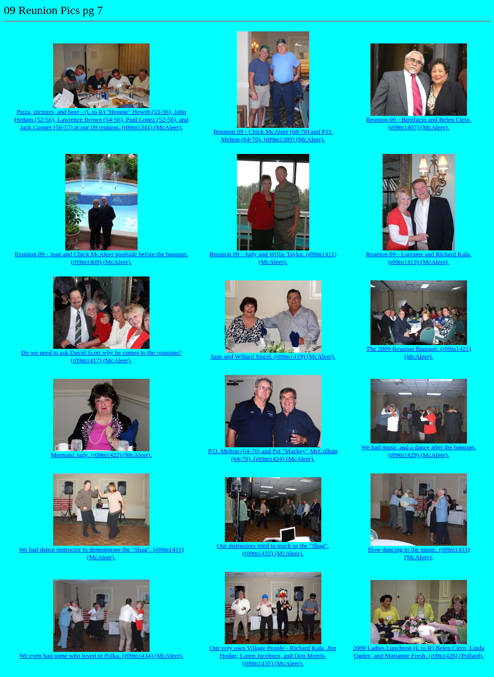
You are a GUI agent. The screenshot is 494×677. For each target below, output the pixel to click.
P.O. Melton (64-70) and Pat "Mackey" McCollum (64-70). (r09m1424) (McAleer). (273, 454)
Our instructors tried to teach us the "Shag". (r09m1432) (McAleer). (273, 549)
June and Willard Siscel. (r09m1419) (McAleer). (272, 356)
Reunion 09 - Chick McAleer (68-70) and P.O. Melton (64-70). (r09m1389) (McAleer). (272, 135)
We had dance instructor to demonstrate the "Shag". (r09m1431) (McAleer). (101, 553)
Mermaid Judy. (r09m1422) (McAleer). (101, 454)
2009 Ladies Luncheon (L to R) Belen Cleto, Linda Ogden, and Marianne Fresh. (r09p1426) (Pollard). (418, 651)
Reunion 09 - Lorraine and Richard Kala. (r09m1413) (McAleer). (418, 257)
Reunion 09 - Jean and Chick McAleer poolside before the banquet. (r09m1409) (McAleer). (101, 257)
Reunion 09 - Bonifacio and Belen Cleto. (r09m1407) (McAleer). (418, 123)
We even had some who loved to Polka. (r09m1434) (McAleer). (101, 655)
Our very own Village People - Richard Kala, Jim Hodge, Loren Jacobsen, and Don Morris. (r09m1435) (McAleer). (272, 655)
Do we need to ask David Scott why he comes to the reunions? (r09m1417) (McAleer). (101, 356)
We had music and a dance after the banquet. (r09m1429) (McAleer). (418, 450)
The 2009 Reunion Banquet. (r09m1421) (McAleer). (418, 352)
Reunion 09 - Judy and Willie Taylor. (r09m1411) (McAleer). (272, 257)
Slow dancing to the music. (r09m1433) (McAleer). (419, 553)
